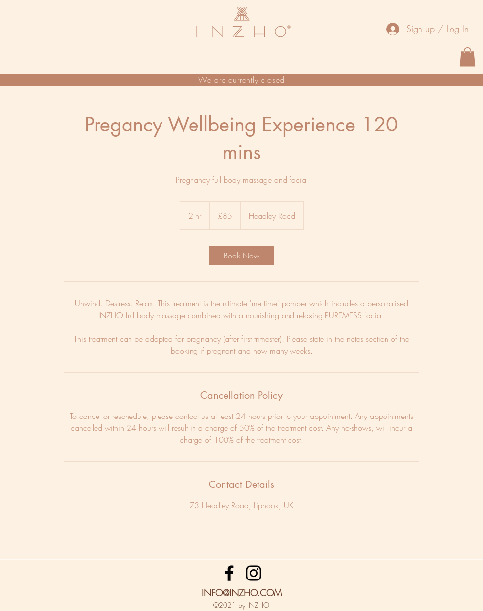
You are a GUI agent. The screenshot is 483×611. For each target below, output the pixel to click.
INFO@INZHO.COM (242, 593)
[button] (467, 56)
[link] (241, 255)
